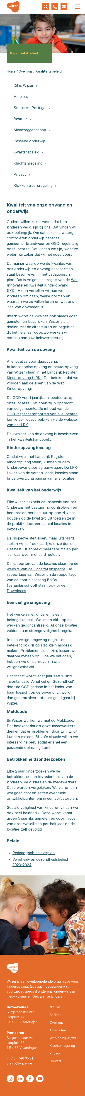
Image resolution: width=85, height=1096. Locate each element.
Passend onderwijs (31, 141)
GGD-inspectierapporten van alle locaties (42, 414)
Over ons (25, 71)
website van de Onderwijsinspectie (36, 569)
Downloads (16, 590)
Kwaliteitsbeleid (28, 152)
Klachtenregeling (30, 163)
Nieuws (55, 1007)
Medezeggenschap (32, 130)
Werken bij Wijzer (63, 1038)
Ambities (23, 96)
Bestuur (22, 119)
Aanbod (55, 1015)
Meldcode (64, 720)
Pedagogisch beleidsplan (33, 853)
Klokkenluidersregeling (35, 185)
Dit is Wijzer (25, 85)
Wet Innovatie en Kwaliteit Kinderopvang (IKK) (42, 285)
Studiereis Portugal (32, 107)
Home (11, 71)
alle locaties (65, 478)
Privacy (22, 174)
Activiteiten (58, 1030)
